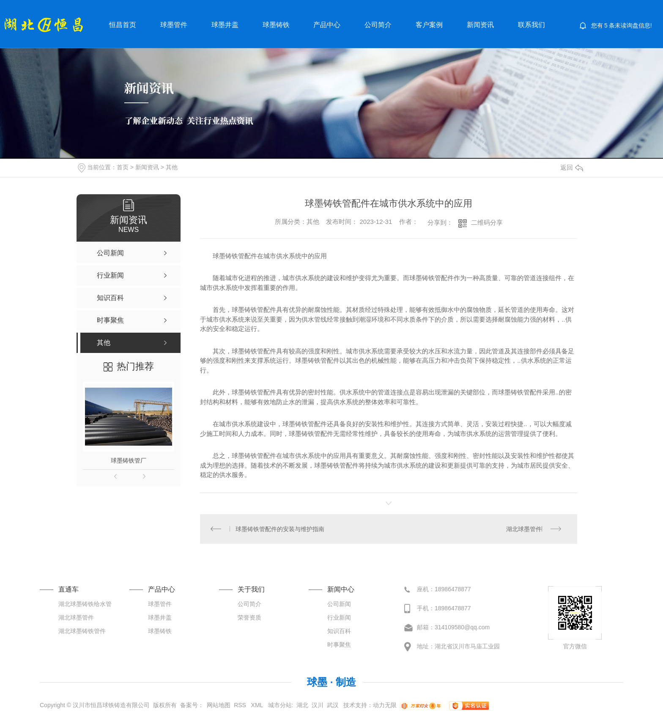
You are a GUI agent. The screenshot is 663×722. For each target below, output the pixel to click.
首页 (123, 167)
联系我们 (531, 24)
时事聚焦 (339, 645)
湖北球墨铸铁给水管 (85, 604)
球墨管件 (173, 24)
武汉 (333, 705)
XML (258, 705)
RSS (241, 705)
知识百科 (339, 631)
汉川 (317, 705)
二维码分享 (487, 222)
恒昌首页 (122, 24)
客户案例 (429, 24)
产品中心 (326, 24)
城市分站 (280, 705)
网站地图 (218, 705)
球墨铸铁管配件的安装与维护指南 (280, 529)
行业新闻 (339, 618)
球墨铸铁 (276, 24)
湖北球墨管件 (524, 529)
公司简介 (378, 24)
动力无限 (385, 705)
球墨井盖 (224, 24)
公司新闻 (339, 604)
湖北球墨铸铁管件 (82, 631)
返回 (571, 167)
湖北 (302, 705)
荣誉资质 (249, 618)
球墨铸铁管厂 (128, 460)
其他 (172, 167)
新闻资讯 (480, 24)
